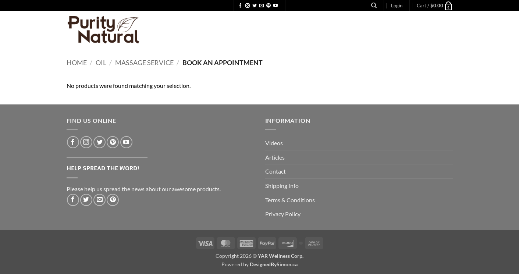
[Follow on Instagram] (247, 5)
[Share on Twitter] (86, 200)
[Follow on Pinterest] (268, 5)
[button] (396, 5)
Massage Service (144, 62)
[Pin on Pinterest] (113, 200)
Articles (275, 157)
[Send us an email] (261, 5)
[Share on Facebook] (73, 200)
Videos (274, 142)
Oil (101, 62)
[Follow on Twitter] (254, 5)
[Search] (374, 5)
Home (77, 62)
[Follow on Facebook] (240, 5)
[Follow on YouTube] (275, 5)
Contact (275, 171)
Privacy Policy (283, 213)
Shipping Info (282, 185)
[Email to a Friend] (99, 200)
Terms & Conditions (290, 199)
